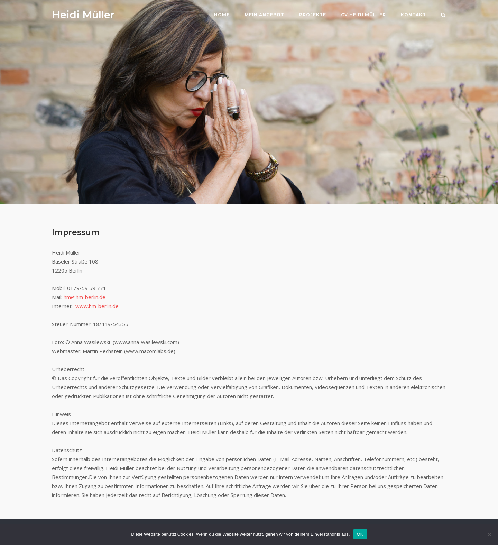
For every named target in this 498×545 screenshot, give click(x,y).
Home (222, 14)
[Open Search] (443, 15)
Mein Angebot (264, 14)
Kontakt (413, 14)
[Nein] (489, 534)
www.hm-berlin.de (97, 306)
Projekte (312, 14)
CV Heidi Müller (363, 14)
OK (360, 534)
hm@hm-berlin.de (84, 297)
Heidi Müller (83, 15)
